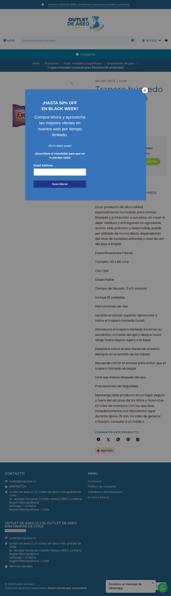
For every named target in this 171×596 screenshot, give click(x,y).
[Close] (145, 90)
